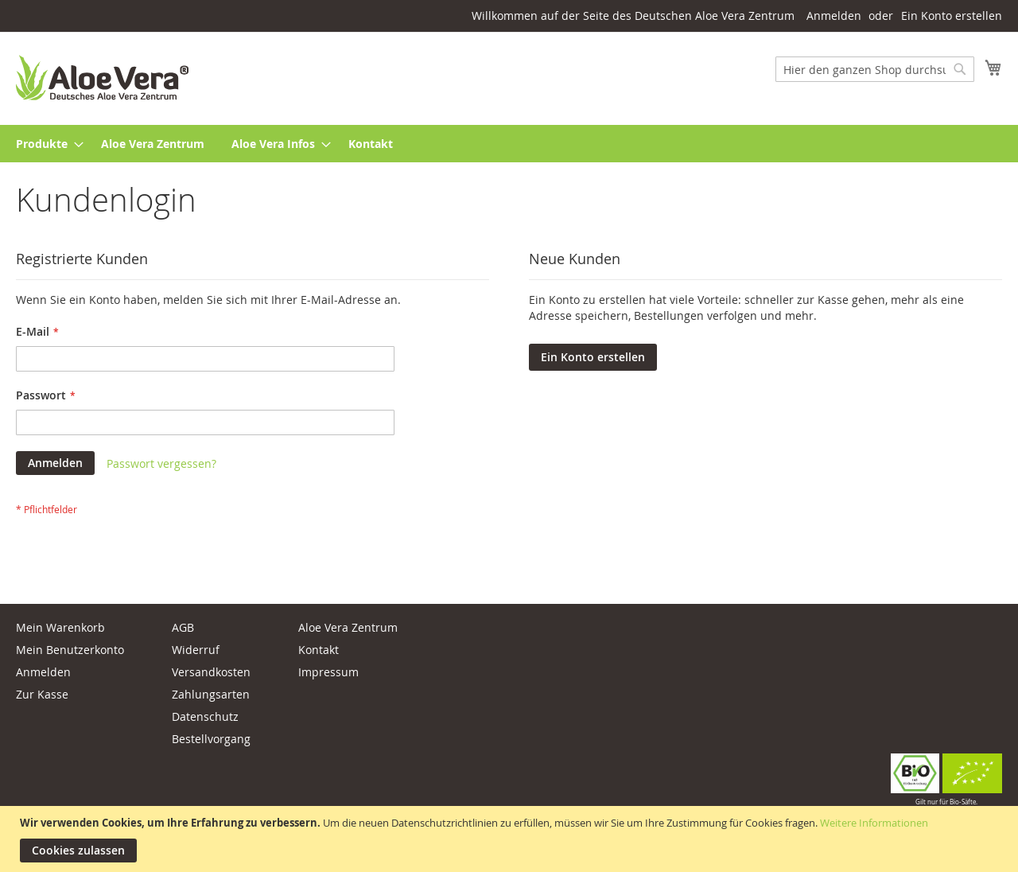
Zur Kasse (42, 694)
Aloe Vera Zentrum (348, 627)
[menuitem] (45, 143)
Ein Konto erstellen (951, 15)
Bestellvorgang (211, 738)
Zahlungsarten (211, 694)
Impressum (328, 671)
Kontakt (318, 649)
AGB (183, 627)
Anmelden (833, 15)
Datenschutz (205, 716)
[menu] (509, 143)
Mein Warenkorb (60, 627)
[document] (511, 839)
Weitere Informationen (874, 823)
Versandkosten (211, 671)
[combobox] (874, 69)
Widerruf (196, 649)
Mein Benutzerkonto (70, 649)
